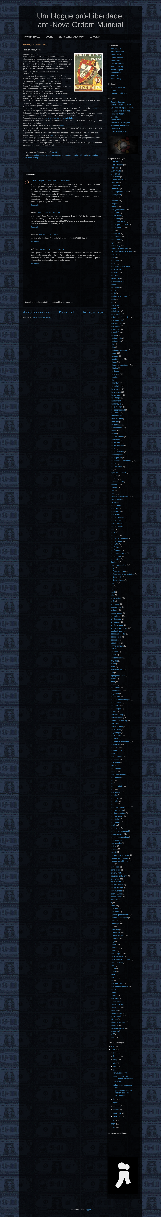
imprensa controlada (118, 565)
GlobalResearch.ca (118, 58)
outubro (116, 1110)
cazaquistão (115, 332)
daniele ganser (116, 395)
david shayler (116, 404)
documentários (116, 428)
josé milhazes (116, 637)
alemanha (114, 201)
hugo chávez (115, 559)
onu (112, 783)
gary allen (114, 508)
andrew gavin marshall (119, 225)
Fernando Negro (37, 181)
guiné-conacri (116, 550)
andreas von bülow (118, 222)
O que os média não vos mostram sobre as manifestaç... (122, 1093)
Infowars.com (116, 49)
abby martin (115, 177)
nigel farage (115, 762)
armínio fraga (116, 246)
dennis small (115, 413)
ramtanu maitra (116, 873)
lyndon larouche (117, 691)
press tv (114, 852)
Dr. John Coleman (118, 102)
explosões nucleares (119, 473)
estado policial (116, 458)
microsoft (114, 723)
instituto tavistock (117, 580)
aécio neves (115, 186)
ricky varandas (116, 891)
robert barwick (116, 894)
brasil (113, 299)
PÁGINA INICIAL (32, 37)
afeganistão (115, 189)
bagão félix (115, 260)
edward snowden (117, 446)
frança (113, 493)
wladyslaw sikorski (118, 1028)
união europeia (116, 983)
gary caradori (116, 511)
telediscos (114, 948)
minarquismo (116, 730)
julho (115, 1099)
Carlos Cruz (115, 129)
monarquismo (116, 735)
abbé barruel (115, 174)
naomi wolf (115, 747)
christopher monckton (119, 350)
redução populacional (119, 876)
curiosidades (115, 386)
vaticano (114, 995)
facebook (114, 476)
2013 (113, 1124)
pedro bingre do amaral (120, 831)
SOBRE (49, 37)
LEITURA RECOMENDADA (71, 37)
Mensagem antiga (93, 312)
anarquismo (115, 219)
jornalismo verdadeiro (119, 628)
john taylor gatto (117, 625)
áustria (113, 257)
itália (112, 595)
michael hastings (117, 715)
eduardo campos (117, 437)
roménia (114, 900)
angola (113, 231)
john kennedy (116, 619)
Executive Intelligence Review (122, 108)
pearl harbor (115, 828)
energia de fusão (117, 452)
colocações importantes (120, 365)
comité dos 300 (116, 371)
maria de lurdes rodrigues (120, 700)
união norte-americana (119, 986)
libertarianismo (116, 670)
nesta (51, 135)
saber (95, 108)
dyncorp (114, 434)
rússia (113, 906)
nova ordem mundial (118, 774)
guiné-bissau (115, 547)
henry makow (116, 556)
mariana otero (116, 703)
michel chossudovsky (119, 720)
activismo (114, 183)
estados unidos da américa (121, 461)
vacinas (113, 992)
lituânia (113, 679)
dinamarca (115, 422)
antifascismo (115, 234)
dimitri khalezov (117, 419)
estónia (113, 464)
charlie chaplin (116, 338)
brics (112, 302)
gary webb (115, 514)
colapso (114, 362)
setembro (117, 1106)
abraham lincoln (117, 180)
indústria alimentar (118, 571)
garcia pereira (116, 505)
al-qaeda (114, 198)
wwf (112, 1034)
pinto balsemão (116, 840)
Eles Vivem (117, 1082)
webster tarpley (116, 1016)
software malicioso (118, 936)
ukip (112, 980)
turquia (113, 971)
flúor (112, 490)
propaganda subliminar (119, 861)
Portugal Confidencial (119, 93)
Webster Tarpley (117, 67)
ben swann (115, 272)
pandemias (115, 798)
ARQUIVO (95, 37)
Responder (35, 205)
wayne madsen (116, 1013)
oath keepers (116, 777)
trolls (112, 966)
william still (115, 1025)
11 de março (115, 162)
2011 (113, 1050)
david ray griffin (116, 401)
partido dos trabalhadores (120, 807)
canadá (113, 308)
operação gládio (117, 786)
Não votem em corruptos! (120, 123)
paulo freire (115, 819)
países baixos (116, 792)
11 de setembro (117, 165)
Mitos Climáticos (117, 120)
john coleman (116, 616)
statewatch (115, 939)
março (116, 1060)
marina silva (115, 706)
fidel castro (115, 484)
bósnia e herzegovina (119, 296)
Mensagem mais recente (36, 312)
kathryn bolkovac (117, 646)
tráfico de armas (117, 956)
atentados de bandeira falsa (121, 251)
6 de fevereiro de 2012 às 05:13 (51, 249)
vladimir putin (116, 1007)
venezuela (115, 998)
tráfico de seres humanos (120, 960)
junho (115, 1070)
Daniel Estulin (116, 55)
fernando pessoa (117, 482)
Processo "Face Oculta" (120, 126)
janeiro (116, 1053)
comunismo (63, 155)
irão (112, 586)
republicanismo (116, 882)
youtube (114, 1037)
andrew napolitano (118, 228)
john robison (115, 622)
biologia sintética (117, 281)
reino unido (115, 879)
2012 (113, 1121)
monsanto (114, 738)
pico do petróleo (117, 834)
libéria (113, 667)
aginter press (116, 195)
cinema (113, 353)
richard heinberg (117, 885)
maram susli (115, 697)
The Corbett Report (118, 64)
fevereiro (116, 1056)
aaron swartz (116, 171)
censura (114, 335)
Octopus (114, 90)
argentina (114, 243)
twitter (113, 974)
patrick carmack (117, 810)
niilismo (113, 765)
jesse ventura (116, 607)
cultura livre (115, 383)
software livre (116, 933)
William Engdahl (117, 70)
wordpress (115, 1031)
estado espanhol (117, 455)
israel (113, 592)
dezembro (117, 1116)
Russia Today (116, 79)
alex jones (114, 204)
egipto (113, 449)
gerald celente (116, 523)
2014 (113, 1128)
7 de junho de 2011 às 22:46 (59, 181)
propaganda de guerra (119, 858)
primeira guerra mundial (120, 855)
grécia (113, 532)
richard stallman (117, 888)
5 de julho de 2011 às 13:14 (50, 235)
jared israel (115, 604)
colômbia (114, 368)
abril (115, 1063)
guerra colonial (116, 541)
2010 (113, 1046)
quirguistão (115, 867)
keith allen (114, 649)
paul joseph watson (118, 813)
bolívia (113, 293)
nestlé (113, 753)
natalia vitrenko (116, 750)
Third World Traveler (118, 132)
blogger (113, 290)
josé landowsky (116, 631)
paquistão (114, 801)
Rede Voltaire (116, 73)
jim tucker (114, 610)
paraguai (114, 804)
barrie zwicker (116, 269)
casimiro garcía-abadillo (120, 317)
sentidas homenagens (119, 918)
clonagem (114, 356)
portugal (36, 158)
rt (111, 903)
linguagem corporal (118, 676)
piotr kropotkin (116, 843)
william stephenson (118, 1022)
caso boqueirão (117, 320)
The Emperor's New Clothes (121, 111)
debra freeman (116, 407)
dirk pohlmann (116, 425)
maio (115, 1066)
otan (112, 789)
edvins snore (115, 440)
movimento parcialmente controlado (59, 118)
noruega (114, 771)
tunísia (113, 969)
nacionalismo (116, 744)
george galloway (117, 520)
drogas (113, 431)
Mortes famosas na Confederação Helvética (123, 1077)
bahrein (113, 264)
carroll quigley (116, 314)
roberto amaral (116, 897)
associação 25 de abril (119, 249)
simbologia (115, 924)
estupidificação (116, 467)
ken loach (114, 652)
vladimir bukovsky (117, 1004)
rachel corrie (115, 870)
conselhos (114, 377)
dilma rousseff (116, 416)
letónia (113, 664)
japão (113, 601)
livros (113, 682)
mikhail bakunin (117, 727)
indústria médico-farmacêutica (122, 574)
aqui (62, 125)
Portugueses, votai (120, 1073)
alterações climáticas (119, 210)
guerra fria (115, 544)
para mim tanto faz (118, 87)
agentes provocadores (119, 192)
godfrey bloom (116, 526)
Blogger (88, 1210)
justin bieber (115, 643)
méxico (113, 712)
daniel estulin (74, 155)
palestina (114, 795)
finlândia (114, 487)
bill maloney (115, 278)
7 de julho (114, 168)
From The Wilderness (119, 114)
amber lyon (115, 213)
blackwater (115, 287)
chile (112, 344)
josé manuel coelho (118, 634)
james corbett (116, 598)
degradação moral (118, 410)
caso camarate (116, 323)
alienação (114, 207)
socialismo (115, 930)
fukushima (115, 502)
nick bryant (115, 759)
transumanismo (117, 963)
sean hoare (115, 909)
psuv (112, 864)
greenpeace (115, 535)
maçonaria (115, 694)
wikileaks (114, 1019)
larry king (114, 661)
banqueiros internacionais (121, 266)
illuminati (83, 155)
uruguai (113, 989)
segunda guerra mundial (120, 915)
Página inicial (66, 312)
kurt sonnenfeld (117, 658)
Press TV (114, 76)
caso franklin (115, 326)
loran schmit (115, 688)
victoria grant (116, 1001)
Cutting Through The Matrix (121, 105)
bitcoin (113, 284)
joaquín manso (116, 613)
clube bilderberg (52, 155)
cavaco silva (115, 329)
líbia (112, 673)
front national (116, 499)
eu (112, 470)
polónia (113, 846)
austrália (114, 254)
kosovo (113, 655)
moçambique (116, 733)
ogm (112, 780)
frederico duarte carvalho (120, 497)
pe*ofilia (114, 825)
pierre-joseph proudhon (120, 837)
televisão (114, 951)
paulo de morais (117, 816)
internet (113, 583)
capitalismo (115, 311)
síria (112, 927)
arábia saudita (116, 240)
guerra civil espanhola (119, 538)
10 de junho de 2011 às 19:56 (48, 213)
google (113, 529)
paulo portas (115, 822)
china (113, 347)
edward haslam (116, 443)
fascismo (114, 479)
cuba (112, 380)
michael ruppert (117, 718)
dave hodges (116, 398)
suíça (113, 942)
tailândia (114, 945)
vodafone (114, 1010)
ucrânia (113, 977)
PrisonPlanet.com (117, 52)
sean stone (115, 912)
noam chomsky (116, 768)
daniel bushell (116, 389)
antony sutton (39, 155)
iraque (113, 589)
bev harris (114, 275)
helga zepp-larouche (118, 553)
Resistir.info (115, 61)
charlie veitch (116, 341)
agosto (116, 1103)
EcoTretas (114, 117)
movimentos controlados (120, 741)
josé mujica (115, 640)
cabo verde (115, 305)
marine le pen (116, 709)
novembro (117, 1113)
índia (112, 568)
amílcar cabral (116, 216)
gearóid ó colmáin (117, 517)
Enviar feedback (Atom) (42, 317)
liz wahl (113, 685)
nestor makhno (116, 756)
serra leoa (114, 921)
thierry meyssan (117, 954)
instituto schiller (117, 577)
